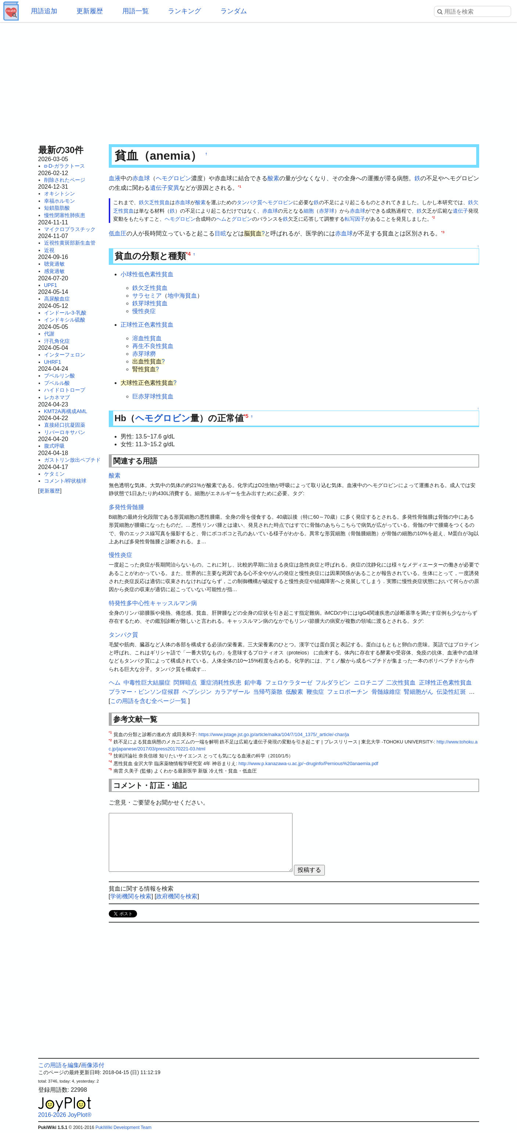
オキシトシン (59, 193)
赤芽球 (326, 211)
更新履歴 (89, 11)
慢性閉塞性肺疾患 (64, 215)
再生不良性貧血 (152, 346)
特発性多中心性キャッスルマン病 (153, 603)
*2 (433, 217)
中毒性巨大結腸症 (146, 682)
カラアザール (232, 692)
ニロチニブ (368, 682)
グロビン (241, 219)
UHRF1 (52, 362)
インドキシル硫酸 (64, 320)
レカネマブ (57, 397)
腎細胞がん (418, 692)
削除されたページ (64, 180)
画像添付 (92, 1065)
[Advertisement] (258, 80)
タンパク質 (249, 202)
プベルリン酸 (59, 376)
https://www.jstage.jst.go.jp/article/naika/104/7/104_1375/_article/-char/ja (273, 734)
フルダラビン (333, 682)
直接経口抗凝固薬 (64, 425)
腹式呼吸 (54, 446)
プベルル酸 (57, 383)
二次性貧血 (401, 682)
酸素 (273, 178)
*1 (239, 186)
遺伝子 (159, 188)
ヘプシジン (197, 692)
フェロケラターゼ (288, 682)
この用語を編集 (58, 1065)
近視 (49, 250)
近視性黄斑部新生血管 (70, 243)
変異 (173, 188)
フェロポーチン (347, 692)
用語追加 (44, 11)
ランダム (233, 11)
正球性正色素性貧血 (147, 325)
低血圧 (117, 233)
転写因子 (355, 219)
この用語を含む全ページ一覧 (148, 701)
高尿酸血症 (57, 299)
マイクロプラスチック (70, 229)
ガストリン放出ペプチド (72, 460)
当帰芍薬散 (268, 692)
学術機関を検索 (130, 896)
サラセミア (147, 295)
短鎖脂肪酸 (57, 208)
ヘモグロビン (173, 178)
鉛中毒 (253, 682)
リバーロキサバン (64, 432)
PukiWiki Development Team (124, 1127)
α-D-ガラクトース (64, 166)
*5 (246, 416)
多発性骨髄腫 (126, 507)
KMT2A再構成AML (65, 411)
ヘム (221, 219)
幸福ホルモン (59, 201)
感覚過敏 (54, 271)
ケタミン (54, 474)
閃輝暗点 (185, 682)
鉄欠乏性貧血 (154, 202)
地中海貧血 (182, 295)
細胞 (309, 211)
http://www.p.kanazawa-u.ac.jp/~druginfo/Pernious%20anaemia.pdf (308, 763)
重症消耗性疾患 (220, 682)
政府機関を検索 (176, 896)
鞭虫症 (315, 692)
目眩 (220, 233)
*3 (442, 232)
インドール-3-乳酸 (65, 313)
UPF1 (50, 285)
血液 (115, 178)
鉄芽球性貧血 (150, 303)
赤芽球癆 (144, 354)
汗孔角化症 (57, 341)
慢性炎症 (144, 311)
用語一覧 (135, 11)
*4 (188, 254)
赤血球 (141, 178)
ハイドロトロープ (64, 390)
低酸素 (294, 692)
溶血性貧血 (147, 338)
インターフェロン (64, 355)
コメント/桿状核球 (65, 481)
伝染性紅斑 (451, 692)
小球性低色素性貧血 (147, 274)
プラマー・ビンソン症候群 (144, 692)
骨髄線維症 (386, 692)
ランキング (184, 11)
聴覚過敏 (54, 264)
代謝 (49, 334)
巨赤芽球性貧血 (152, 396)
